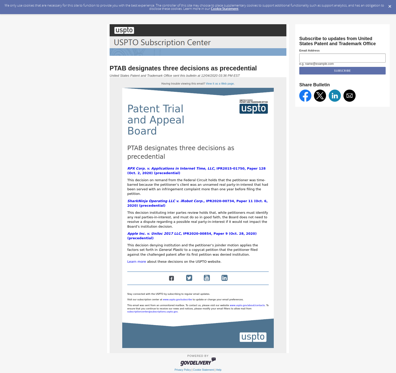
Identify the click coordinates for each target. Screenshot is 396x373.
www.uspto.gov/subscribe (177, 299)
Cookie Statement (224, 8)
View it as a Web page (220, 83)
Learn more (136, 261)
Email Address (309, 50)
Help (218, 369)
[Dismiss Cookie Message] (389, 5)
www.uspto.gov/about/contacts (247, 305)
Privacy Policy (183, 369)
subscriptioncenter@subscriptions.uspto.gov (152, 311)
